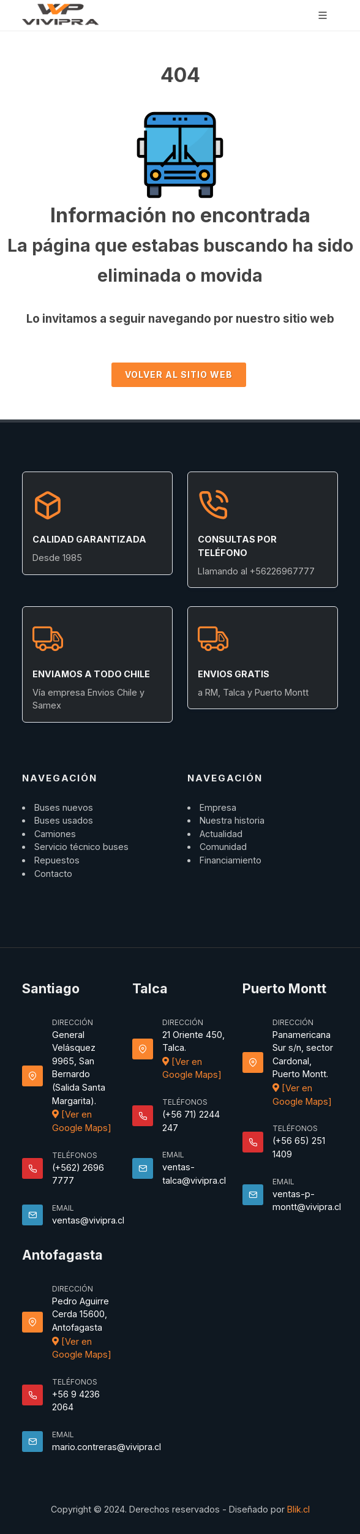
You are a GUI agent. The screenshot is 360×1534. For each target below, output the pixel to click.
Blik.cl (298, 1509)
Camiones (55, 834)
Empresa (218, 807)
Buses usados (63, 820)
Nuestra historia (232, 820)
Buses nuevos (63, 807)
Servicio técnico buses (81, 846)
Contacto (53, 873)
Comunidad (223, 846)
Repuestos (57, 860)
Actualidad (221, 834)
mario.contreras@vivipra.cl (106, 1447)
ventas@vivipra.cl (88, 1220)
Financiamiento (230, 860)
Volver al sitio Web (179, 374)
